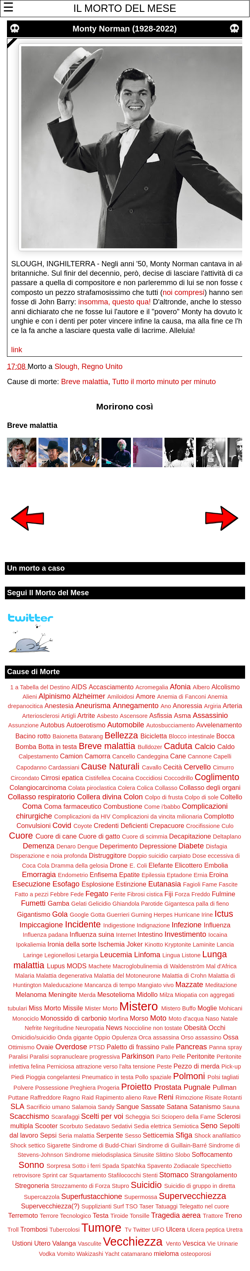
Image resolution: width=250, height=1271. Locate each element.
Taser (146, 1206)
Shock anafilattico (217, 1135)
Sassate (153, 1106)
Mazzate (189, 985)
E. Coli (138, 865)
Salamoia (84, 1107)
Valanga (64, 1243)
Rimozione (189, 1097)
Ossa (231, 1037)
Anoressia (187, 705)
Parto (163, 1056)
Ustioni (22, 1243)
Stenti (150, 1175)
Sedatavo (97, 1126)
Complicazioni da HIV (82, 816)
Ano (165, 706)
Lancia (225, 944)
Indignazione (153, 925)
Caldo (225, 746)
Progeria (108, 1087)
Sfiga (184, 1135)
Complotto (219, 816)
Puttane (18, 1097)
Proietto (136, 1087)
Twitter (141, 1229)
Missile (73, 1008)
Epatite (129, 874)
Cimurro (223, 767)
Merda (87, 995)
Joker (134, 944)
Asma (182, 715)
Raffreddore (45, 1097)
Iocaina (217, 934)
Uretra (234, 1229)
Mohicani (231, 1008)
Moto (158, 1018)
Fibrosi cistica (145, 894)
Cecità (172, 767)
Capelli (222, 756)
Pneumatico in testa (107, 1077)
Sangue (127, 1106)
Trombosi (33, 1229)
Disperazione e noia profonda (48, 856)
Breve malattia (84, 382)
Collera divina (99, 797)
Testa (101, 1215)
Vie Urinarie (222, 1243)
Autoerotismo (85, 725)
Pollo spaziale (153, 1077)
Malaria (24, 975)
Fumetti (33, 903)
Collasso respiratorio (41, 797)
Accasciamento (111, 687)
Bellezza (121, 735)
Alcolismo (226, 687)
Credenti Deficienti (121, 825)
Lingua (171, 955)
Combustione (122, 806)
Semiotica (185, 1126)
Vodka (47, 1254)
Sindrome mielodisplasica (98, 1155)
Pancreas (191, 1047)
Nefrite (33, 1028)
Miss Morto (45, 1008)
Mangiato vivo (155, 985)
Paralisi (18, 1056)
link (16, 350)
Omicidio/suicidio (33, 1037)
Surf (118, 1206)
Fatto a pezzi (31, 894)
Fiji (168, 894)
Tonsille (139, 1216)
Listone (191, 955)
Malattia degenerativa (64, 975)
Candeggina (153, 756)
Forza (182, 894)
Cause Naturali (110, 766)
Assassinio (210, 715)
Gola (60, 914)
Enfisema (103, 874)
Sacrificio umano (48, 1107)
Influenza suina (92, 934)
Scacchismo (29, 1116)
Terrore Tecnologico (65, 1216)
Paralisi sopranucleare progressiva (74, 1056)
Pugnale (197, 1087)
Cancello (123, 756)
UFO (158, 1229)
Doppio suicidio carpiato (159, 856)
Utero (42, 1243)
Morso (139, 1018)
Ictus (223, 914)
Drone (119, 865)
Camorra (97, 756)
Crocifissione (203, 826)
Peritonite (200, 1056)
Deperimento (119, 846)
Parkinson (138, 1056)
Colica (145, 788)
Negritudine (59, 1028)
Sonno (31, 1165)
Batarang (91, 736)
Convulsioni (33, 825)
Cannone (200, 756)
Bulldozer (149, 747)
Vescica (193, 1243)
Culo (227, 826)
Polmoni (189, 1076)
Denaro (66, 846)
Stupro (120, 1186)
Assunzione (23, 725)
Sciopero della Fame (188, 1117)
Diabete (191, 846)
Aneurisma (92, 706)
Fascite (227, 884)
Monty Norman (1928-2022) (124, 28)
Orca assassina (159, 1037)
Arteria (232, 705)
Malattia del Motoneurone (127, 975)
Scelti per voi (102, 1116)
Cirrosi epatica (62, 777)
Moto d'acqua (186, 1018)
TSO (132, 1206)
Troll (12, 1229)
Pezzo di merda (196, 1066)
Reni (165, 1097)
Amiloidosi (120, 696)
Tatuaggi (166, 1206)
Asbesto (107, 716)
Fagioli (191, 884)
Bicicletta (153, 736)
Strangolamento (213, 1175)
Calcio (205, 746)
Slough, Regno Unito (88, 366)
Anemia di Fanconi (181, 696)
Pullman (224, 1087)
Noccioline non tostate (153, 1028)
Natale (229, 1018)
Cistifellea (97, 778)
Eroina (218, 874)
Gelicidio (99, 903)
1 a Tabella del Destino (40, 687)
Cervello (197, 767)
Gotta (97, 914)
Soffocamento (211, 1154)
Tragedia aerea (175, 1215)
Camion (71, 756)
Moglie (207, 1008)
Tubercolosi (65, 1229)
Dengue (87, 846)
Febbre (59, 894)
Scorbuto (71, 1126)
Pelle (178, 1056)
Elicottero (188, 865)
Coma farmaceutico (72, 806)
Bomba (26, 746)
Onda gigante (74, 1037)
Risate (213, 1097)
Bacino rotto (32, 736)
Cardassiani (63, 767)
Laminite (204, 944)
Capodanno (31, 767)
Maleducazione (63, 985)
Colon (133, 797)
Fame (209, 884)
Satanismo (205, 1106)
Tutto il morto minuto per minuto (164, 382)
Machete (99, 966)
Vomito (66, 1254)
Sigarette (58, 1145)
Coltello (231, 797)
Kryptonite (177, 944)
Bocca (225, 736)
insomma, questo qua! (114, 302)
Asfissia (160, 715)
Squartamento (87, 1175)
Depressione (158, 846)
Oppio (102, 1037)
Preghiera (82, 1087)
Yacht (112, 1254)
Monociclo (25, 1018)
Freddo (200, 894)
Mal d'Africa (221, 966)
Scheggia (137, 1117)
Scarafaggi (65, 1117)
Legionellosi (60, 955)
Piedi (17, 1077)
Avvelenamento (219, 725)
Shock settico (27, 1145)
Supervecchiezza (192, 1196)
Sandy (106, 1107)
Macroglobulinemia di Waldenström (158, 966)
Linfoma (147, 955)
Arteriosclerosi (40, 716)
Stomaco (173, 1175)
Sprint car (55, 1175)
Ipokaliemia (31, 944)
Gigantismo (33, 914)
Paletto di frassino (132, 1047)
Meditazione (221, 985)
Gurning (141, 914)
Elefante (161, 865)
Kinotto (153, 944)
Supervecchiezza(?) (50, 1206)
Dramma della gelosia (79, 865)
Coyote (82, 826)
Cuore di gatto (99, 836)
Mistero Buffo (178, 1008)
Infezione (187, 925)
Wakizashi (90, 1254)
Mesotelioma (116, 994)
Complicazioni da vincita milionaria (157, 816)
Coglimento (217, 777)
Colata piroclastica (92, 788)
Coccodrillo (178, 778)
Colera (126, 788)
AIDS (79, 687)
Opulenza (124, 1037)
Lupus (56, 966)
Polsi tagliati (223, 1077)
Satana (177, 1106)
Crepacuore (167, 825)
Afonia (180, 687)
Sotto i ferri (86, 1166)
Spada (110, 1166)
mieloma (166, 1253)
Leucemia (116, 955)
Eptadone (179, 875)
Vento (173, 1243)
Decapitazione (190, 836)
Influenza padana (45, 934)
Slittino (164, 1155)
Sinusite (143, 1155)
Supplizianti (96, 1206)
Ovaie (44, 1047)
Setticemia (158, 1135)
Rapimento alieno (118, 1097)
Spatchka (133, 1166)
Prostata (168, 1087)
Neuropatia (89, 1028)
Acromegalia (151, 687)
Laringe (33, 955)
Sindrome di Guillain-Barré (172, 1145)
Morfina (118, 1018)
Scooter (46, 1125)
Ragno (71, 1097)
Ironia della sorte (72, 944)
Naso (212, 1018)
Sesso (133, 1135)
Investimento (185, 934)
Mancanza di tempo (110, 985)
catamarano (136, 1254)
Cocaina (123, 778)
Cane (178, 756)
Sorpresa (58, 1166)
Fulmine (223, 894)
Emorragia (39, 875)
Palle (167, 1047)
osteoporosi (196, 1254)
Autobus (52, 725)
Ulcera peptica (206, 1229)
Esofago (65, 884)
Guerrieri (117, 914)
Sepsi (48, 1135)
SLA (18, 1106)
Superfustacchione (91, 1196)
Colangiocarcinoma (37, 787)
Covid (61, 825)
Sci (155, 1117)
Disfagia (216, 846)
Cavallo (152, 767)
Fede (77, 894)
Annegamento (135, 706)
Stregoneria (32, 1185)
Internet (126, 934)
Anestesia (59, 705)
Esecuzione (31, 884)
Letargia (88, 955)
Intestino (149, 934)
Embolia (216, 865)
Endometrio (73, 875)
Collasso (166, 788)
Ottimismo (21, 1047)
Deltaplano (227, 836)
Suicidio (146, 1185)
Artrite (86, 715)
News (114, 1027)
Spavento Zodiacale (173, 1166)
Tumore (101, 1227)
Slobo (182, 1155)
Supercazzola (41, 1197)
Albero (201, 687)
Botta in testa (57, 746)
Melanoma (31, 994)
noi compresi (183, 292)
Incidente (83, 924)
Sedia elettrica (152, 1126)
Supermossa (141, 1197)
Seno (209, 1126)
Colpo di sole (201, 797)
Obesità (195, 1027)
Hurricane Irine (193, 914)
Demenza (38, 846)
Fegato (97, 894)
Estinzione (131, 884)
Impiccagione (41, 925)
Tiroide (119, 1216)
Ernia (200, 875)
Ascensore (134, 716)
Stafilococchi (124, 1175)
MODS (77, 966)
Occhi (216, 1027)
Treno (233, 1215)
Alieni (30, 696)
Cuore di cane (56, 836)
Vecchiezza (133, 1241)
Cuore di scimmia (144, 836)
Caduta (178, 746)
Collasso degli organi (209, 787)
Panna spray (225, 1047)
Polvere (24, 1087)
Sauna (231, 1107)
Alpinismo (54, 696)
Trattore (213, 1216)
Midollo (147, 994)
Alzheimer (88, 696)
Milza (166, 995)
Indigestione (119, 925)
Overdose (71, 1047)
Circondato (25, 778)
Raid (88, 1097)
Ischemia (111, 944)
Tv (128, 1229)
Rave (150, 1097)
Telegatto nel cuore (204, 1206)
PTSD (97, 1047)
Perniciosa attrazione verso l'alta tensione (101, 1066)
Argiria (212, 706)
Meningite (62, 994)
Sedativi (121, 1126)
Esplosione (97, 884)
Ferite (118, 894)
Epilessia (153, 875)
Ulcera (175, 1229)
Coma (32, 806)
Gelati (79, 903)
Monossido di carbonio (74, 1018)
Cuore (21, 835)
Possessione (52, 1087)
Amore (145, 696)
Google (79, 914)
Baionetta (64, 736)
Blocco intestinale (192, 736)
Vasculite (89, 1243)
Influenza (217, 925)
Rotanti (232, 1097)
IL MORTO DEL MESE (124, 8)
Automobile (125, 725)
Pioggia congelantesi (53, 1077)
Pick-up (231, 1066)
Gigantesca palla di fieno (196, 903)
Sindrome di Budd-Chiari (104, 1145)
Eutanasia (164, 884)
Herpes (162, 914)
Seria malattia (77, 1135)
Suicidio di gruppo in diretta (199, 1186)
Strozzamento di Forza (80, 1186)
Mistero (138, 1006)
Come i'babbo (162, 806)
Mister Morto (101, 1008)
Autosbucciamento (170, 725)
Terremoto (23, 1215)
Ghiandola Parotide (138, 903)
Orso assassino (201, 1037)
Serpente (109, 1135)
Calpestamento (39, 756)
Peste (164, 1066)
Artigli (68, 716)
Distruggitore (107, 855)
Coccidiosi (148, 778)
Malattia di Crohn (184, 975)
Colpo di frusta (164, 797)
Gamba (58, 903)
